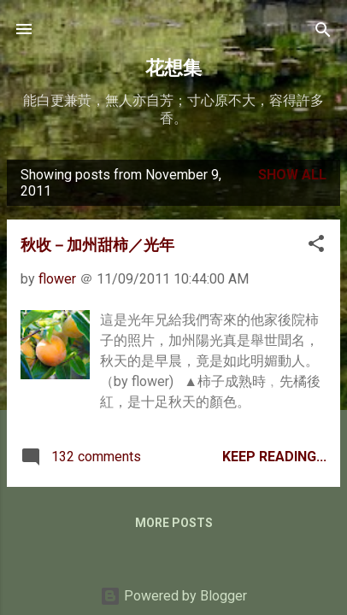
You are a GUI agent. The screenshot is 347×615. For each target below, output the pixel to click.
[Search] (323, 31)
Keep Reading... (274, 456)
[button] (316, 244)
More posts (174, 523)
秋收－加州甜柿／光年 (97, 245)
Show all (292, 175)
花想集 (173, 68)
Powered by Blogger (173, 596)
